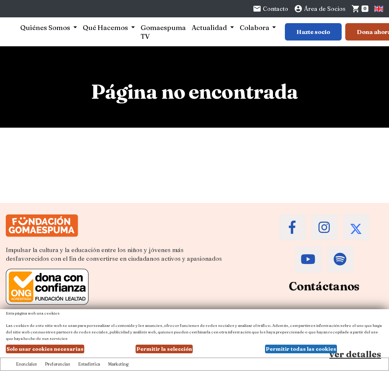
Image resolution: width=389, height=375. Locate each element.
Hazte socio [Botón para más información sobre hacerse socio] (313, 31)
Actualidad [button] (210, 27)
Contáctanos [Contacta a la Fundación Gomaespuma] (324, 286)
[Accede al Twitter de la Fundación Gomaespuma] (356, 227)
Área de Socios (320, 8)
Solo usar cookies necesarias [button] (45, 349)
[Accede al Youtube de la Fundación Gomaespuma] (308, 259)
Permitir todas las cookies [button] (301, 349)
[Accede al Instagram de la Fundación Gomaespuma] (324, 227)
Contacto (270, 8)
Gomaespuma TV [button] (163, 32)
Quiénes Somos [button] (46, 27)
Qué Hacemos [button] (106, 27)
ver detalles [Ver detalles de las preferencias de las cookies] (355, 354)
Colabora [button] (255, 27)
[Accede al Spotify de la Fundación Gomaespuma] (340, 259)
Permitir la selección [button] (164, 349)
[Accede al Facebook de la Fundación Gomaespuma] (292, 227)
